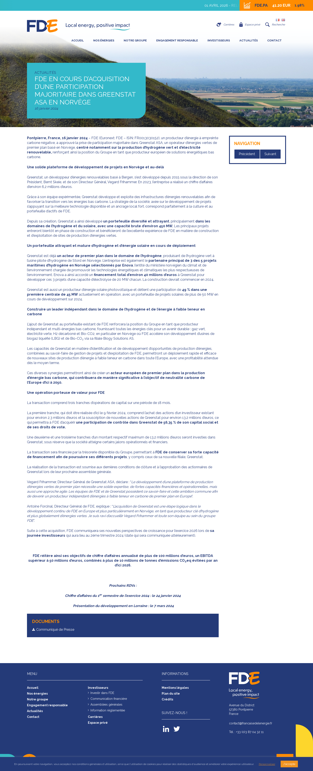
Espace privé (249, 24)
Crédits (167, 699)
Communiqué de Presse (55, 630)
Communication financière (108, 698)
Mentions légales (175, 687)
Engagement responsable (177, 40)
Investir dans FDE (102, 693)
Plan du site (171, 693)
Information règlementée (107, 710)
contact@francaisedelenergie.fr (250, 723)
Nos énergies (103, 40)
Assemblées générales (106, 704)
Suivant (270, 154)
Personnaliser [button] (267, 764)
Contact (274, 40)
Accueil (77, 40)
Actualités (248, 40)
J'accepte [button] (289, 764)
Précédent (247, 154)
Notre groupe (135, 40)
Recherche (275, 24)
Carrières (225, 24)
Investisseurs (218, 40)
